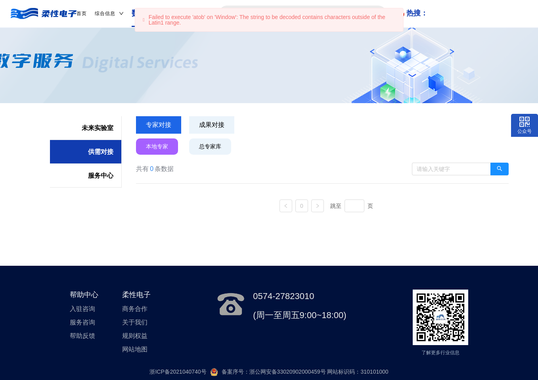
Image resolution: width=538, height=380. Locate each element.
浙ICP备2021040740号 (177, 371)
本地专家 (157, 146)
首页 (82, 13)
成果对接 (211, 124)
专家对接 (158, 124)
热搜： (417, 13)
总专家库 (210, 146)
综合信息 (109, 13)
